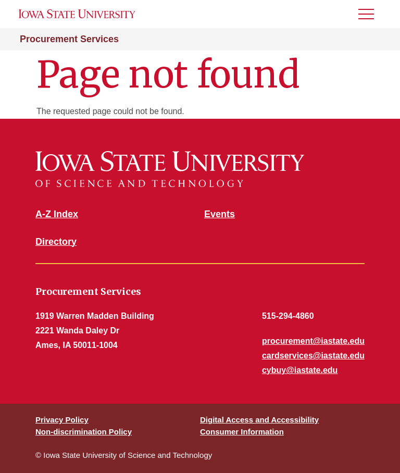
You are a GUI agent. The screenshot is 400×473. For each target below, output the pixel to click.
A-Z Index (56, 214)
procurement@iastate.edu (313, 341)
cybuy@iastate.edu (300, 370)
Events (219, 214)
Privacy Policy (62, 419)
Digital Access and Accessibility (259, 419)
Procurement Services (69, 39)
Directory (56, 241)
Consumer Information (242, 431)
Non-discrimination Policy (83, 431)
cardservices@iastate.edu (313, 355)
